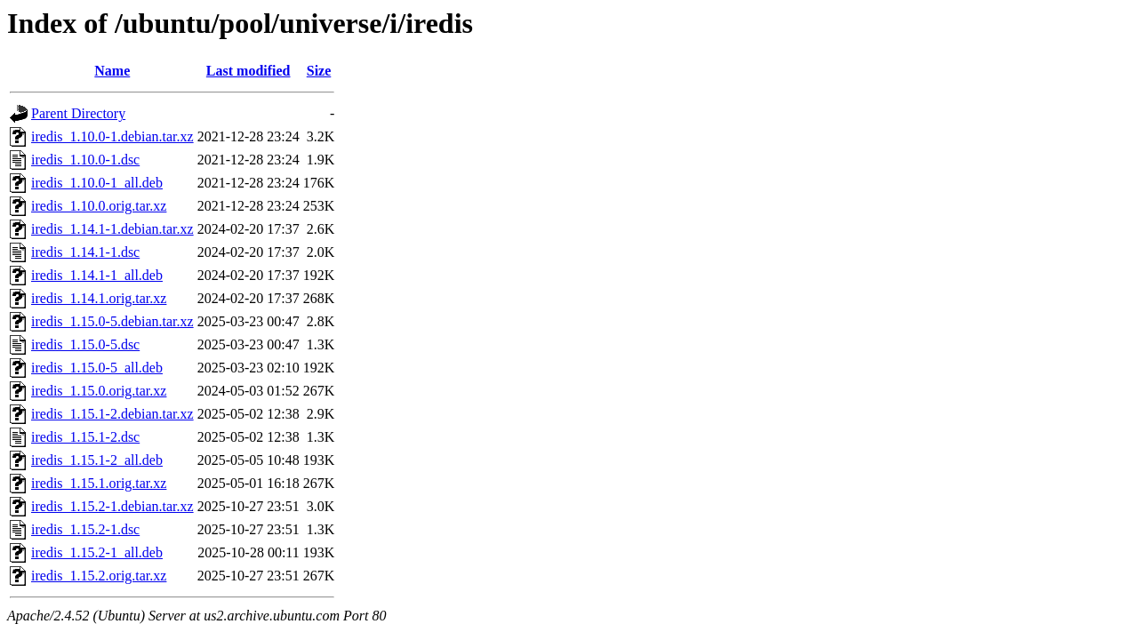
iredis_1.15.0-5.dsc (85, 344)
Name (112, 70)
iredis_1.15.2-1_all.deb (97, 552)
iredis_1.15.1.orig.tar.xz (98, 483)
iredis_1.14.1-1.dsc (85, 252)
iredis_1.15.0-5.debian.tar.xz (112, 321)
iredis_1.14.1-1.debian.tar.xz (112, 228)
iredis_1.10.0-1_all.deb (97, 182)
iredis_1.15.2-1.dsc (85, 529)
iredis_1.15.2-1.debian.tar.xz (112, 506)
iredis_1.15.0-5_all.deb (97, 367)
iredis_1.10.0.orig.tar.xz (98, 205)
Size (319, 70)
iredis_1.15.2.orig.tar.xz (98, 575)
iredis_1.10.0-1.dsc (85, 159)
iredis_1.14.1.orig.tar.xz (98, 298)
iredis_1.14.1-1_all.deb (97, 275)
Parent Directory (78, 113)
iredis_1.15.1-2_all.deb (97, 460)
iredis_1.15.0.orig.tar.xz (98, 390)
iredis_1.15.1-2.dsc (85, 436)
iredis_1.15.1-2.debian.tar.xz (112, 413)
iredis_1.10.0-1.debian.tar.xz (112, 136)
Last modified (248, 70)
